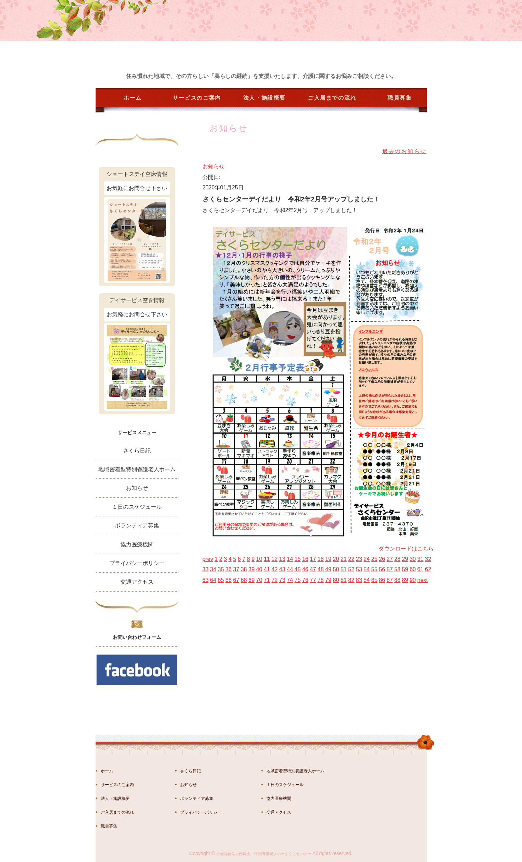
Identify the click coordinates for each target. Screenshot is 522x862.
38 (244, 569)
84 (367, 580)
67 (236, 580)
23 (359, 559)
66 (228, 580)
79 (328, 580)
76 (305, 580)
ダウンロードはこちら (406, 549)
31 (420, 559)
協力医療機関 (137, 544)
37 (236, 569)
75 (298, 580)
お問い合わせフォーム (137, 637)
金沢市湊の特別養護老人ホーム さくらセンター (145, 45)
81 (344, 580)
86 (382, 580)
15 (298, 559)
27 (390, 559)
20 (336, 559)
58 (397, 569)
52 (351, 569)
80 (336, 580)
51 (344, 569)
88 (397, 580)
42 (275, 569)
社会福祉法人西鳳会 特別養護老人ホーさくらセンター (263, 854)
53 (359, 569)
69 (251, 580)
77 (313, 580)
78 (320, 580)
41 (267, 569)
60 (413, 569)
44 (290, 569)
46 (305, 569)
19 (328, 559)
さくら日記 (137, 451)
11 (267, 559)
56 (382, 569)
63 (206, 580)
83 (359, 580)
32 (428, 559)
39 (251, 569)
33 (206, 569)
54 (367, 569)
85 (374, 580)
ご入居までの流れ (332, 98)
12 (275, 559)
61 (420, 569)
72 (275, 580)
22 (351, 559)
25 (374, 559)
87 (390, 580)
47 (313, 569)
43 (282, 569)
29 (405, 559)
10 (259, 559)
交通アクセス (137, 582)
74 (290, 580)
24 (367, 559)
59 (405, 569)
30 (413, 559)
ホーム (133, 98)
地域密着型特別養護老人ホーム (137, 469)
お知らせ (214, 166)
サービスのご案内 (197, 98)
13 (282, 559)
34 (213, 569)
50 (336, 569)
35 (221, 569)
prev (208, 559)
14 (290, 559)
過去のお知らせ (404, 151)
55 (374, 569)
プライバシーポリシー (137, 563)
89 (405, 580)
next (422, 580)
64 (213, 580)
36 (228, 569)
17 (313, 559)
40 (259, 569)
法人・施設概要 (264, 98)
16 (305, 559)
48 (320, 569)
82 (351, 580)
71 (267, 580)
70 (259, 580)
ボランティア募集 (137, 525)
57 (390, 569)
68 (244, 580)
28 (397, 559)
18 (320, 559)
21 (344, 559)
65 (221, 580)
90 (413, 580)
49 (328, 569)
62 (428, 569)
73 (282, 580)
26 (382, 559)
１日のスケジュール (137, 507)
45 (298, 569)
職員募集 (399, 98)
